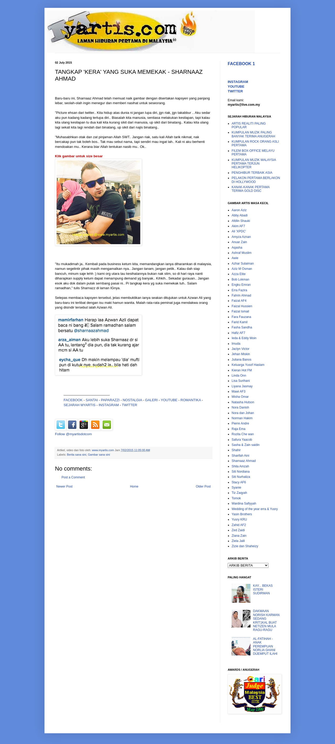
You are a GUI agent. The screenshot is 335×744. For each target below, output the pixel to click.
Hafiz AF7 (238, 333)
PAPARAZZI (110, 400)
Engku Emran (241, 285)
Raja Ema (238, 429)
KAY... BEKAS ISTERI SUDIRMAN (263, 589)
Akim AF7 (238, 226)
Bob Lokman (240, 279)
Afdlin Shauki (241, 221)
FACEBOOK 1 (241, 63)
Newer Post (64, 486)
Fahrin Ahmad (241, 295)
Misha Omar (240, 397)
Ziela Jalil (238, 541)
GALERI (151, 400)
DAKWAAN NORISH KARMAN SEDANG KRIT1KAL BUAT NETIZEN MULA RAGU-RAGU (266, 620)
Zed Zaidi (238, 530)
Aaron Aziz (239, 210)
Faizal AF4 (239, 301)
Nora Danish (240, 407)
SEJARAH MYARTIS (80, 405)
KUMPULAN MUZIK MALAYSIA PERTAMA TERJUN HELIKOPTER (254, 163)
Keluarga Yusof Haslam (248, 365)
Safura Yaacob (242, 439)
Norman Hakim (242, 418)
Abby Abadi (240, 215)
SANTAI (92, 400)
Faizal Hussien (242, 306)
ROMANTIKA (191, 400)
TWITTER (129, 405)
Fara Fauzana (241, 317)
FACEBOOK (73, 400)
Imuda (236, 343)
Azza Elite (238, 274)
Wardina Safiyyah (244, 503)
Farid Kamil (240, 322)
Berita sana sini (76, 454)
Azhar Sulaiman (243, 263)
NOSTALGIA (132, 400)
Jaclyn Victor (240, 349)
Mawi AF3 (238, 391)
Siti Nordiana (241, 471)
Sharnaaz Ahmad (244, 461)
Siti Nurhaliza (241, 477)
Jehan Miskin (241, 354)
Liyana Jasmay (242, 386)
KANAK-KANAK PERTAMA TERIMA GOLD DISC (251, 189)
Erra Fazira (239, 290)
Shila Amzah (240, 466)
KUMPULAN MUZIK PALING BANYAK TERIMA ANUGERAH (253, 134)
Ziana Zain (239, 536)
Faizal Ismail (240, 311)
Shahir (236, 450)
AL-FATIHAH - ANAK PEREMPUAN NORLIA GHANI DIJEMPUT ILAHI (265, 646)
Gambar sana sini (99, 454)
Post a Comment (73, 477)
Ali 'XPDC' (239, 231)
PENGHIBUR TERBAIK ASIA (252, 173)
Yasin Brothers (242, 514)
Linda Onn (239, 375)
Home (134, 486)
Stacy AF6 (239, 482)
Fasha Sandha (242, 327)
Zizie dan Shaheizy (245, 546)
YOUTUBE (169, 400)
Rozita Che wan (243, 434)
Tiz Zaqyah (239, 493)
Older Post (203, 486)
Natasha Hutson (243, 402)
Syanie (236, 487)
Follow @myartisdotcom (73, 434)
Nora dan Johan (243, 413)
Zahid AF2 (239, 525)
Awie (235, 258)
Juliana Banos (241, 359)
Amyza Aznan (241, 237)
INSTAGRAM (109, 405)
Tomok (236, 498)
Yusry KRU (239, 519)
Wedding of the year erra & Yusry (255, 509)
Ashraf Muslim (242, 253)
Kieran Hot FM (242, 370)
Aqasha (237, 247)
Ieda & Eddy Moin (244, 338)
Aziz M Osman (242, 269)
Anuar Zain (239, 242)
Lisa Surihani (241, 381)
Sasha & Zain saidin (246, 445)
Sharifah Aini (240, 455)
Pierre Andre (240, 423)
